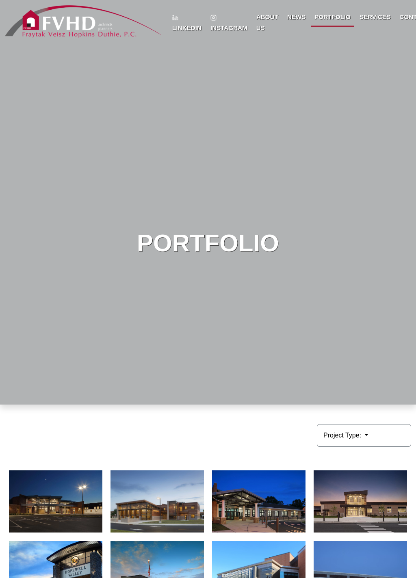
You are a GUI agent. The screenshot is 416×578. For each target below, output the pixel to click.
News (296, 16)
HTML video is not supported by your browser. (208, 202)
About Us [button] (267, 22)
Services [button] (375, 16)
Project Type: (343, 435)
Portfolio (332, 16)
